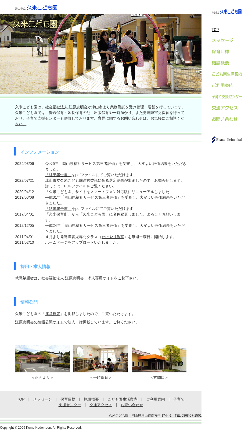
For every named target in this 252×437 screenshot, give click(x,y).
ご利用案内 (155, 399)
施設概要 (91, 399)
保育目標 (67, 399)
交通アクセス (100, 405)
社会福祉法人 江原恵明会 (66, 107)
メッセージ (42, 399)
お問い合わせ (132, 405)
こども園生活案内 (122, 399)
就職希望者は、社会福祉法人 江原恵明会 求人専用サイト (64, 278)
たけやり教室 (113, 237)
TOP (215, 30)
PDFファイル (75, 186)
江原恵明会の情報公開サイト (39, 322)
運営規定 (52, 314)
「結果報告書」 (58, 175)
